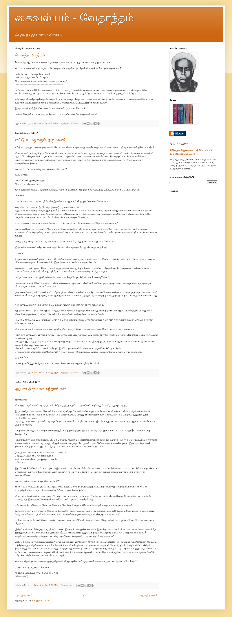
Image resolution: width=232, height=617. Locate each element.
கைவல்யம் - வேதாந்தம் (74, 18)
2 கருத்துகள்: (67, 585)
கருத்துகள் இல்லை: (70, 123)
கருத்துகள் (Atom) (41, 600)
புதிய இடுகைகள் (24, 595)
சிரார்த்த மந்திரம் (30, 55)
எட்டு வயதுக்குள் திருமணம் (40, 140)
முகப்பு (85, 595)
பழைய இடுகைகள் (148, 595)
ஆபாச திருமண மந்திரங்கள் (40, 389)
